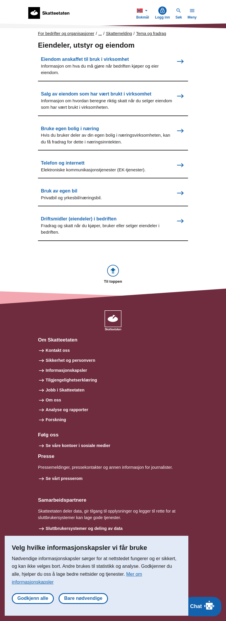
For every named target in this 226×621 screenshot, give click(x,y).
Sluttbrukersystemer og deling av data (84, 528)
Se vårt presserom (64, 478)
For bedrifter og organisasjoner (66, 33)
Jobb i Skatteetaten (65, 390)
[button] (113, 274)
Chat (202, 605)
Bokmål (143, 12)
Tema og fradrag (151, 33)
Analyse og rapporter (67, 409)
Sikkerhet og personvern (70, 360)
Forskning (56, 419)
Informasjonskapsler (66, 370)
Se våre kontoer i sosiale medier (78, 445)
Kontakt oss (58, 350)
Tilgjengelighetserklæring (71, 380)
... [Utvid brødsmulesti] (100, 33)
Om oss (53, 400)
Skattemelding (119, 33)
